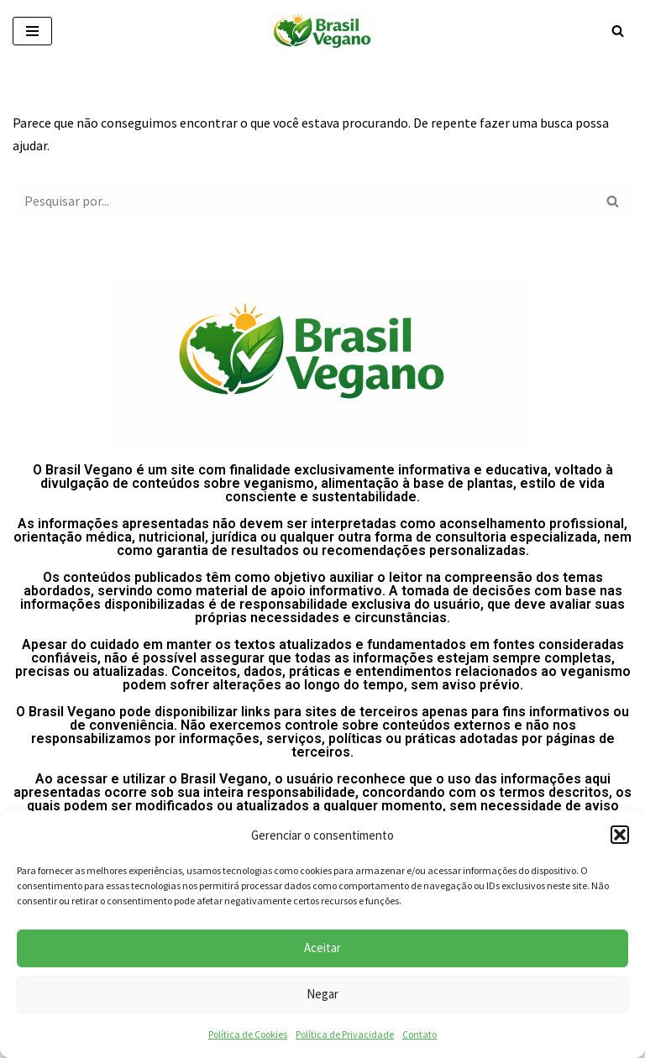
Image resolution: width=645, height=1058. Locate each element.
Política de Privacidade (345, 1034)
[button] (619, 834)
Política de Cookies (247, 1034)
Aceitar (322, 948)
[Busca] (617, 30)
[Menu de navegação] (32, 31)
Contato (419, 1034)
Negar (322, 994)
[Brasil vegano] (322, 31)
